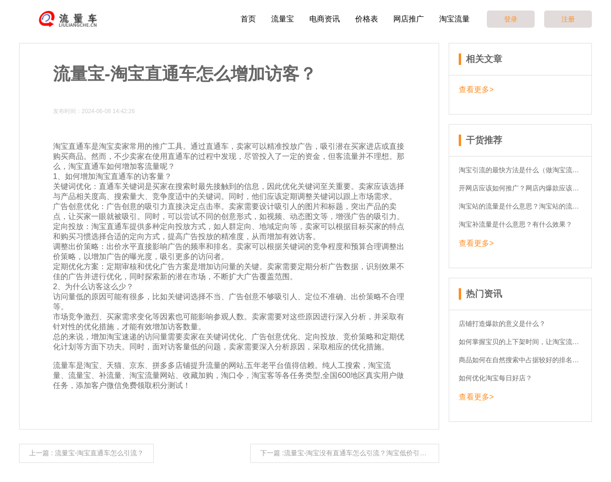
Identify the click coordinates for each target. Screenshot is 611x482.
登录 (510, 19)
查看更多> (476, 89)
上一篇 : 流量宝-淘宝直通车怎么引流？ (86, 453)
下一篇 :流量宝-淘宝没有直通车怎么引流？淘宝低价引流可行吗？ (349, 453)
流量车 (64, 365)
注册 (568, 19)
